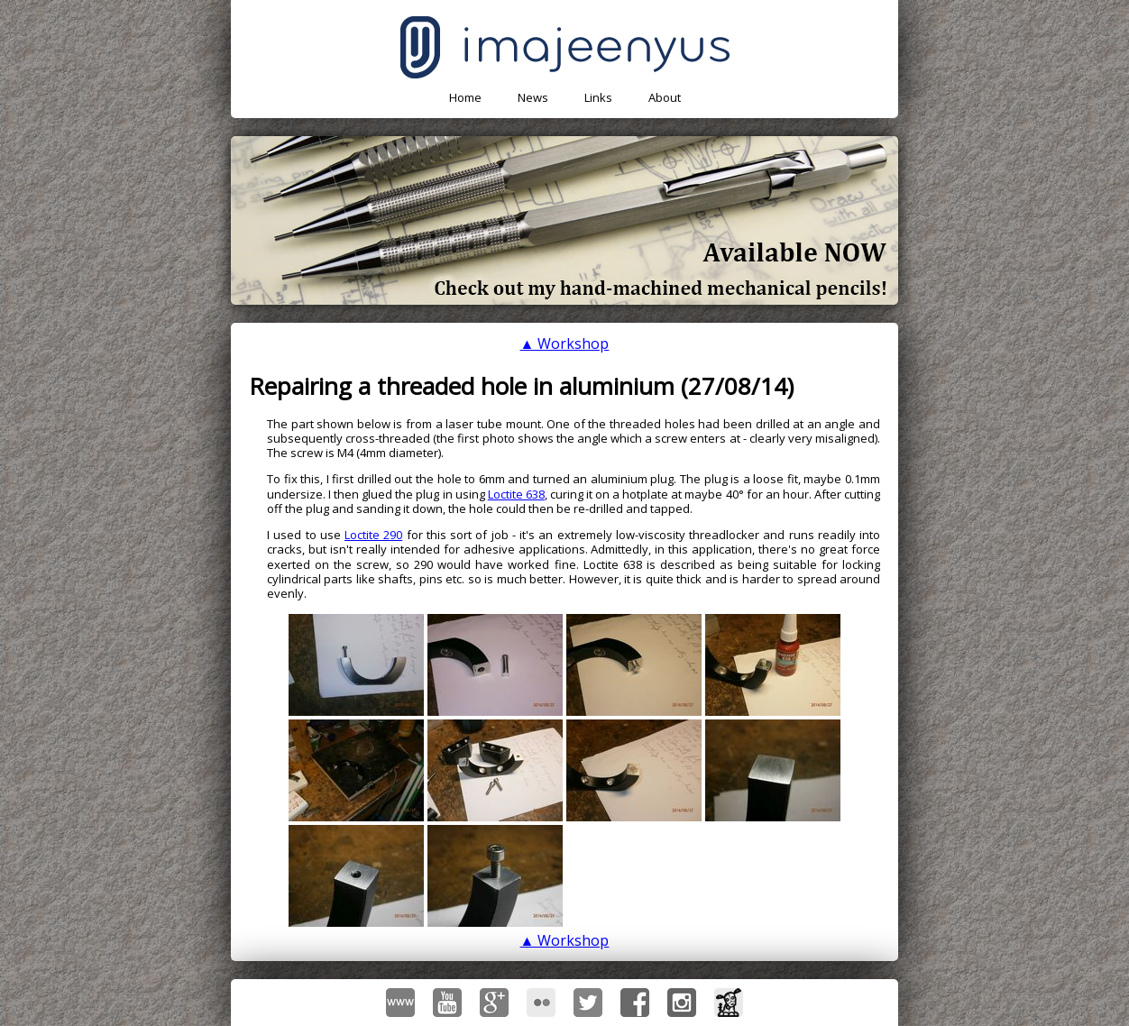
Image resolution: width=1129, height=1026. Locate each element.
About (664, 97)
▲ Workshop (565, 343)
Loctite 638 (516, 494)
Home (465, 97)
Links (598, 97)
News (533, 97)
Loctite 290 (373, 535)
